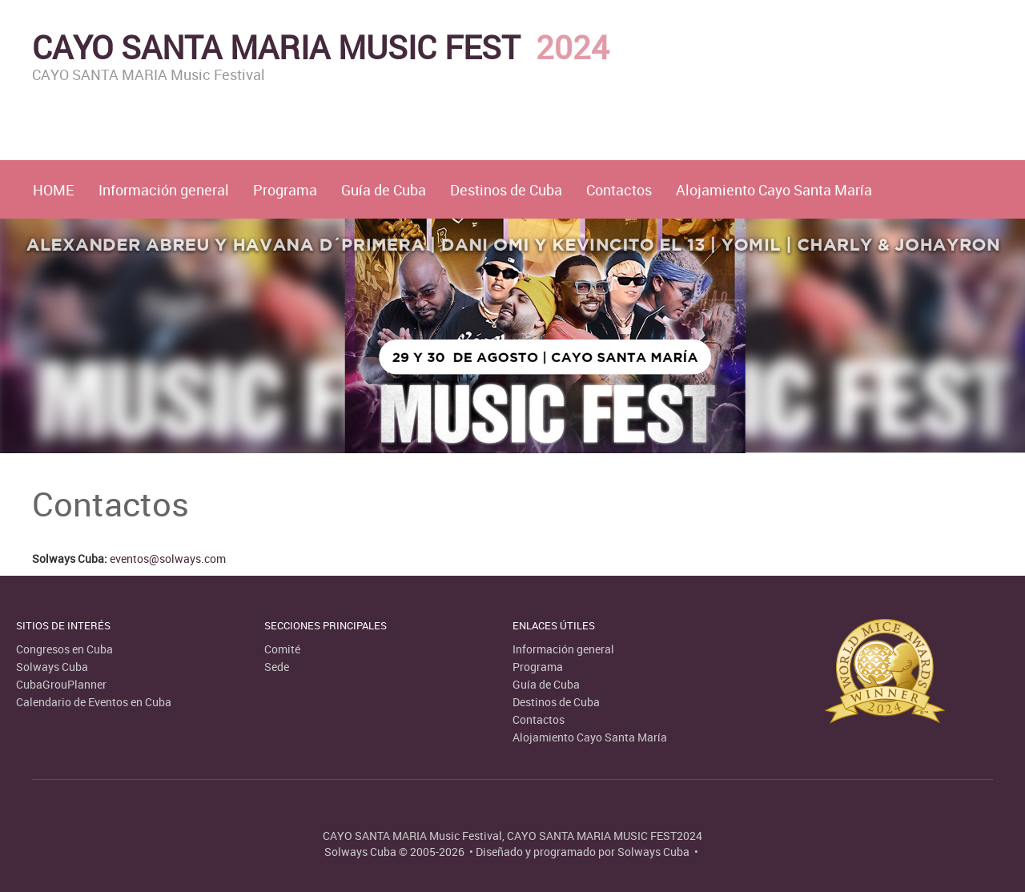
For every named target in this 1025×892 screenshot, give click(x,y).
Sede (276, 666)
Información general (163, 189)
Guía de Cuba (383, 189)
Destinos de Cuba (506, 189)
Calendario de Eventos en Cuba (93, 701)
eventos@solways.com (168, 558)
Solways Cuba (52, 666)
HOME (53, 189)
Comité (282, 649)
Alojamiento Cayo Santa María (774, 189)
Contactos (619, 189)
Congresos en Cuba (64, 649)
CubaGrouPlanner (61, 684)
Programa (285, 189)
